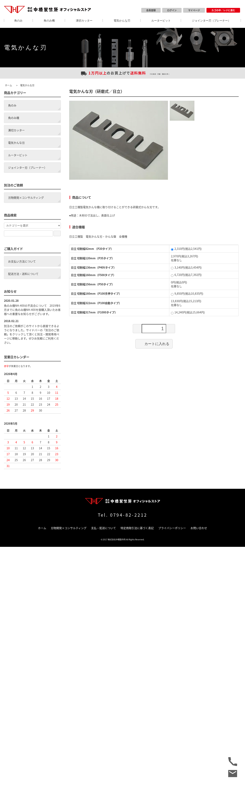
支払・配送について (103, 528)
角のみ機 (49, 20)
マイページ (194, 10)
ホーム (8, 85)
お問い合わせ (198, 528)
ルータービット (161, 20)
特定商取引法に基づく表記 (137, 528)
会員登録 (151, 10)
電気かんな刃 (122, 20)
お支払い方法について (22, 261)
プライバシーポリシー (172, 528)
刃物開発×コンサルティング (26, 197)
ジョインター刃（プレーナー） (211, 20)
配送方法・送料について (23, 274)
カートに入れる (154, 343)
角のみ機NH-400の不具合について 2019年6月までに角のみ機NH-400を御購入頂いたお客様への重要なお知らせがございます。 (32, 310)
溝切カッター (84, 20)
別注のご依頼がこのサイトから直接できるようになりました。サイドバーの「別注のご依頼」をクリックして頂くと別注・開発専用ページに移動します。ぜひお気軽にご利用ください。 (31, 334)
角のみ (18, 20)
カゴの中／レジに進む (223, 10)
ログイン (172, 10)
